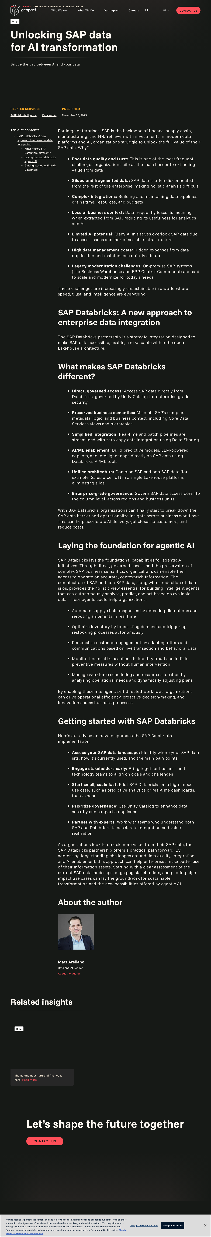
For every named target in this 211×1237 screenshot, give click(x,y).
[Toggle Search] (147, 10)
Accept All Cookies (172, 1225)
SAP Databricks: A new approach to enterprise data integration (35, 140)
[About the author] (76, 945)
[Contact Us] (44, 1141)
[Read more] (42, 1054)
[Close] (205, 1225)
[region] (105, 1226)
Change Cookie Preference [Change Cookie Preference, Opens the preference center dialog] (144, 1225)
